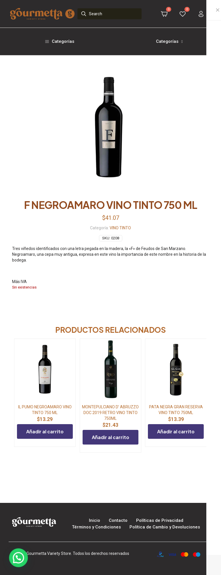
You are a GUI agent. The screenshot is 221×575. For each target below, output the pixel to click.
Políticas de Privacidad (159, 520)
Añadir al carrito (45, 431)
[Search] (109, 13)
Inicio (94, 520)
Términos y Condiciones (96, 527)
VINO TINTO (120, 228)
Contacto (118, 520)
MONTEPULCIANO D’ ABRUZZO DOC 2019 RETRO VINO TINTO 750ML (110, 413)
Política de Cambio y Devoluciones (164, 527)
